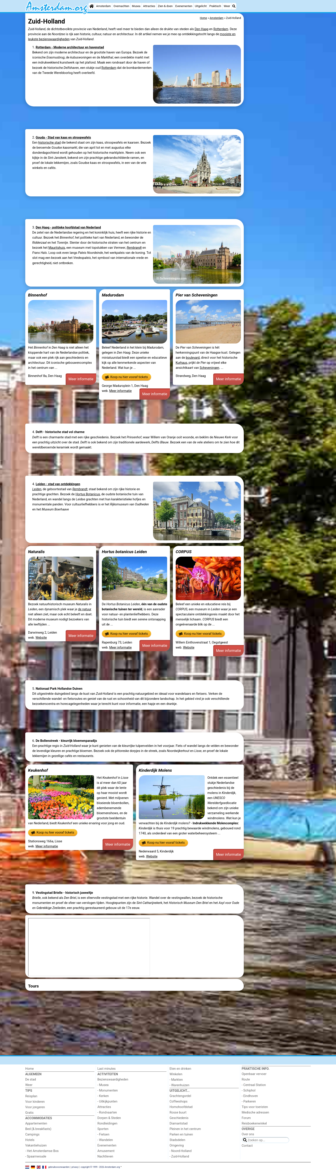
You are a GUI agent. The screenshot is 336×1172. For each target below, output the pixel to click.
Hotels (29, 1140)
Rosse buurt (178, 1112)
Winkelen (176, 1074)
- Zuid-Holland (179, 1156)
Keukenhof (38, 770)
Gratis (29, 1113)
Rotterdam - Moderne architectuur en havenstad (70, 47)
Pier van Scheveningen (197, 295)
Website (41, 638)
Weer (227, 6)
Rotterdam (220, 29)
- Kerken (103, 1096)
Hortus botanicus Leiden (124, 551)
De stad (30, 1079)
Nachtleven (105, 1156)
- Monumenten (108, 1090)
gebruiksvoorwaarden (58, 1167)
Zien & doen (165, 6)
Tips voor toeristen (255, 1107)
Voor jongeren (35, 1107)
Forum (246, 1118)
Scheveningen (209, 368)
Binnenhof (37, 295)
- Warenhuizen (179, 1085)
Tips (28, 1091)
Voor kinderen (35, 1102)
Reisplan (31, 1096)
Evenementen (183, 6)
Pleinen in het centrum (185, 1129)
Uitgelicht (201, 6)
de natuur (84, 609)
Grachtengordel (180, 1096)
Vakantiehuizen (36, 1145)
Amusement (106, 1151)
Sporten (103, 1129)
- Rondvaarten (107, 1112)
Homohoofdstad (181, 1107)
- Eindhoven (250, 1096)
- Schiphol (249, 1090)
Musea (136, 6)
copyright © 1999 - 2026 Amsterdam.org (100, 1167)
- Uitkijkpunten (107, 1101)
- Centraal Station (254, 1085)
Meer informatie (81, 379)
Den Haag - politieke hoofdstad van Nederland (68, 227)
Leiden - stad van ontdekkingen (58, 484)
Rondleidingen (107, 1123)
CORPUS (184, 551)
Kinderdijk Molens (155, 770)
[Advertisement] (278, 114)
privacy (74, 1167)
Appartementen (36, 1123)
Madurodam (113, 295)
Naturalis (36, 551)
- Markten (176, 1080)
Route (246, 1079)
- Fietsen (103, 1134)
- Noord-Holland (180, 1151)
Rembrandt (134, 248)
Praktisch (215, 6)
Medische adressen (255, 1112)
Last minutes (107, 1069)
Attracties (149, 6)
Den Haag (201, 29)
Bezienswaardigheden (113, 1079)
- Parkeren (249, 1101)
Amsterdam (103, 6)
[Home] (92, 6)
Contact (247, 1146)
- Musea (103, 1085)
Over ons (248, 1134)
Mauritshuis (56, 248)
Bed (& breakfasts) (38, 1129)
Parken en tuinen (181, 1134)
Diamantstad (179, 1123)
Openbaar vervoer (254, 1074)
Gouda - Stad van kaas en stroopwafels (63, 137)
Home (29, 1069)
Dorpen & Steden (109, 1118)
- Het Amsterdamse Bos (42, 1151)
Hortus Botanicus (88, 494)
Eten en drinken (180, 1069)
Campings (32, 1134)
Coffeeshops (179, 1101)
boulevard (193, 358)
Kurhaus (181, 363)
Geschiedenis (179, 1118)
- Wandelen (105, 1140)
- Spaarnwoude (35, 1156)
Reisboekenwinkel (254, 1123)
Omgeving (177, 1145)
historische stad (49, 142)
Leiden (36, 489)
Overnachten (121, 6)
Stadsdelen (177, 1140)
